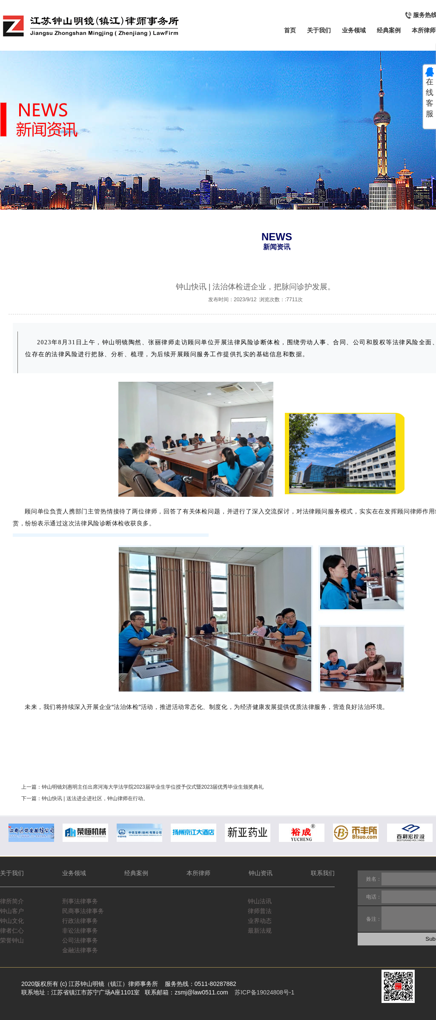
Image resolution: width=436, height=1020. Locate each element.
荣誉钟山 (12, 940)
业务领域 (354, 30)
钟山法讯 (260, 901)
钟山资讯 (260, 873)
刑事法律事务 (80, 901)
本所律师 (424, 30)
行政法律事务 (80, 920)
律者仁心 (12, 930)
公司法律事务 (80, 940)
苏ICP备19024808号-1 (264, 992)
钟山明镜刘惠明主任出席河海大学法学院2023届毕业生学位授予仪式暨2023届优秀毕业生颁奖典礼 (153, 787)
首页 (290, 30)
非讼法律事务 (80, 930)
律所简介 (12, 901)
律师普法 (260, 911)
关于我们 (319, 30)
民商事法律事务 (83, 911)
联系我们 (323, 873)
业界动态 (260, 920)
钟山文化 (12, 920)
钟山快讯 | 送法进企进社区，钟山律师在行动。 (95, 798)
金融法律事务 (80, 950)
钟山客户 (12, 911)
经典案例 (389, 30)
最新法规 (260, 930)
